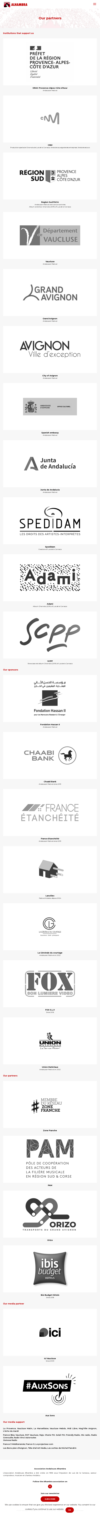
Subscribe (50, 1499)
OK (69, 1510)
